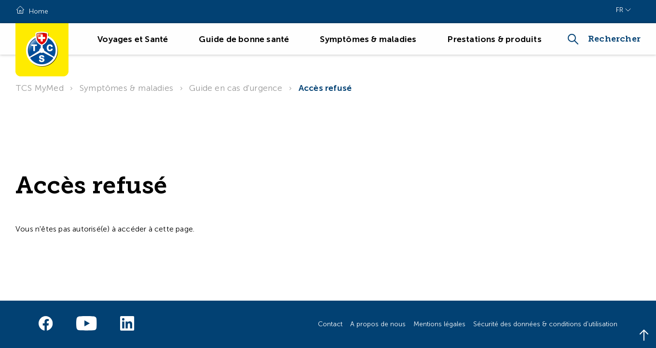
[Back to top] (644, 336)
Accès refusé (325, 88)
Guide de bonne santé (244, 39)
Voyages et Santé (132, 39)
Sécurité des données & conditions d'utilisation (545, 324)
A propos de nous (378, 324)
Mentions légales (439, 324)
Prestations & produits (494, 39)
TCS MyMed (39, 88)
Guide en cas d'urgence (235, 88)
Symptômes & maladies (368, 39)
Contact (330, 324)
